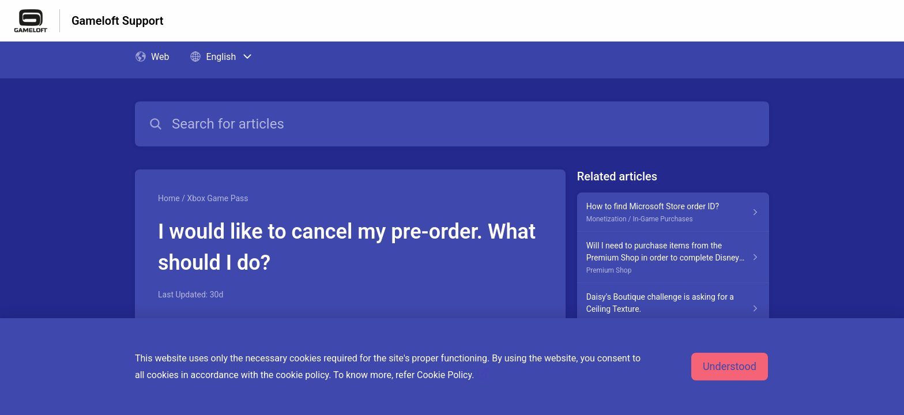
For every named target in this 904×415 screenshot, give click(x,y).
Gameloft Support (117, 21)
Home (169, 198)
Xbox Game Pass (217, 198)
